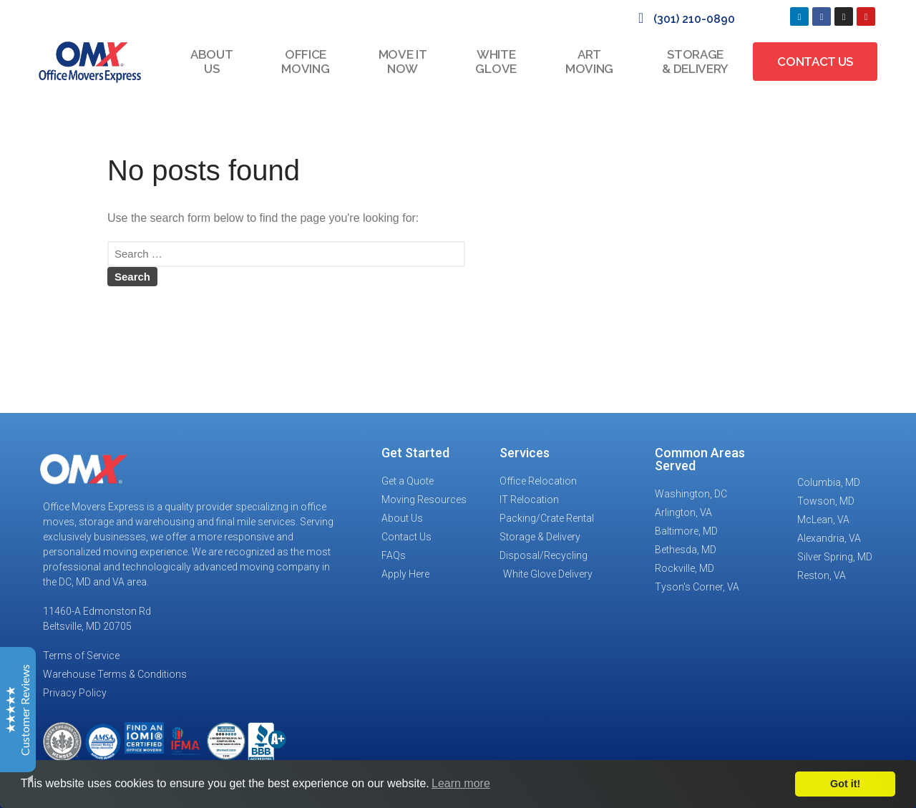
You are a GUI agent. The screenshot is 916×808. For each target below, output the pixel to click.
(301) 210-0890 (694, 19)
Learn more (461, 783)
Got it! (845, 783)
